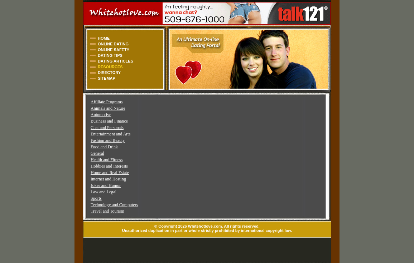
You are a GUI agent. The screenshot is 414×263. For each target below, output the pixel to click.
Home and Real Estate (110, 172)
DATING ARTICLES (115, 61)
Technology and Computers (114, 204)
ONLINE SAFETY (113, 50)
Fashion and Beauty (108, 140)
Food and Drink (104, 146)
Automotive (101, 114)
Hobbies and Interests (109, 166)
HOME (104, 38)
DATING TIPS (110, 55)
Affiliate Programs (106, 101)
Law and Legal (103, 191)
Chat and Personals (107, 127)
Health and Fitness (106, 159)
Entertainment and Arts (110, 134)
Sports (96, 198)
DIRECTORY (109, 72)
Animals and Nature (108, 108)
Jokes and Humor (106, 185)
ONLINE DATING (113, 44)
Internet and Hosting (108, 179)
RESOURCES (110, 67)
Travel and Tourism (107, 211)
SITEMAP (106, 78)
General (97, 153)
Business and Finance (109, 121)
